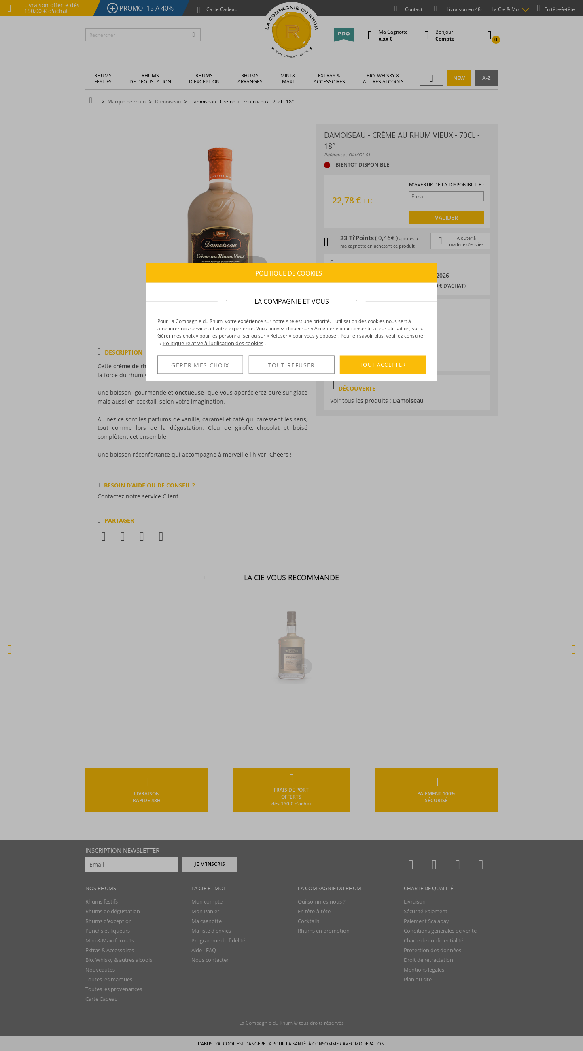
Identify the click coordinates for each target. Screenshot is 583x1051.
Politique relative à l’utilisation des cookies (213, 343)
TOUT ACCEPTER (383, 364)
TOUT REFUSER (291, 365)
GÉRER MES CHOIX (200, 365)
